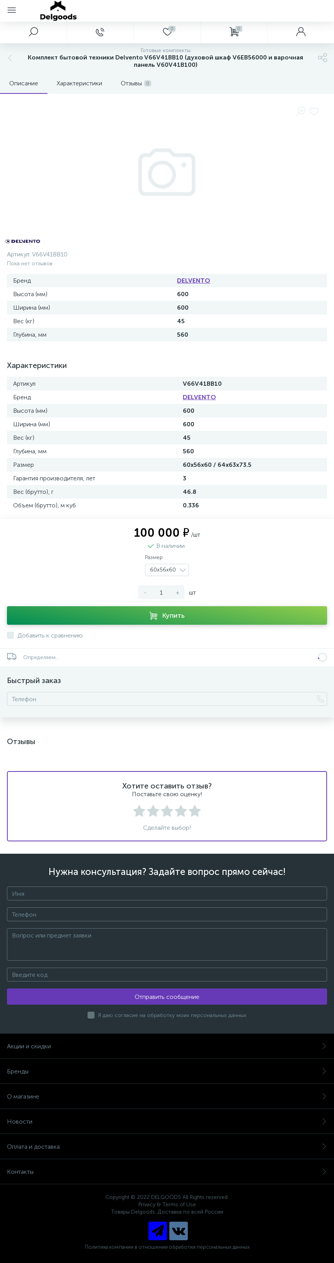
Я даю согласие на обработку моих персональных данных (172, 1015)
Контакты (167, 1171)
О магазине (167, 1096)
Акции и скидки (167, 1046)
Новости (167, 1121)
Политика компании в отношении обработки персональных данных (167, 1247)
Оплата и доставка (167, 1146)
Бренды (167, 1071)
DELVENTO (193, 280)
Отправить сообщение (167, 996)
